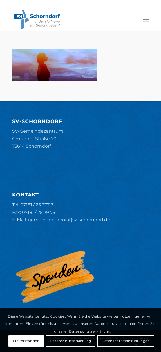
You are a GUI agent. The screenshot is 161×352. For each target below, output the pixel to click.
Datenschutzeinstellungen (125, 341)
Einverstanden (26, 341)
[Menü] (146, 19)
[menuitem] (146, 19)
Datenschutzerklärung (70, 341)
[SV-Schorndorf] (67, 19)
